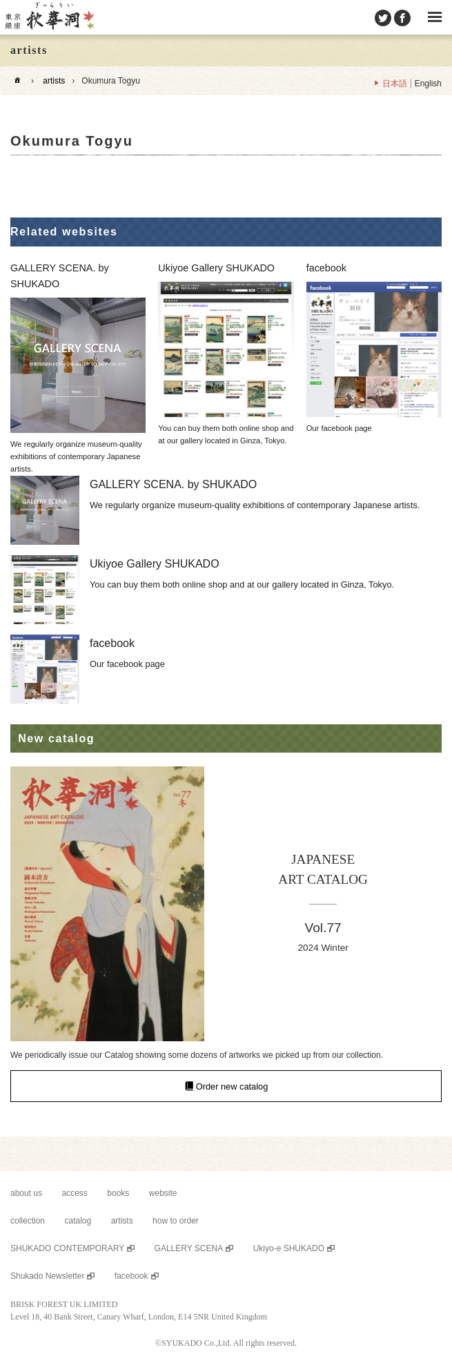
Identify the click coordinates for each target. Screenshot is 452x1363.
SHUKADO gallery (49, 17)
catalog (77, 1221)
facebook (131, 1276)
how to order (176, 1221)
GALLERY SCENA (189, 1248)
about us (26, 1193)
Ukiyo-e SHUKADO (288, 1248)
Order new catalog (232, 1086)
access (75, 1193)
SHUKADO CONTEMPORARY (67, 1248)
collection (27, 1221)
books (118, 1193)
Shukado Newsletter (47, 1276)
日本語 (394, 83)
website (163, 1193)
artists (54, 81)
